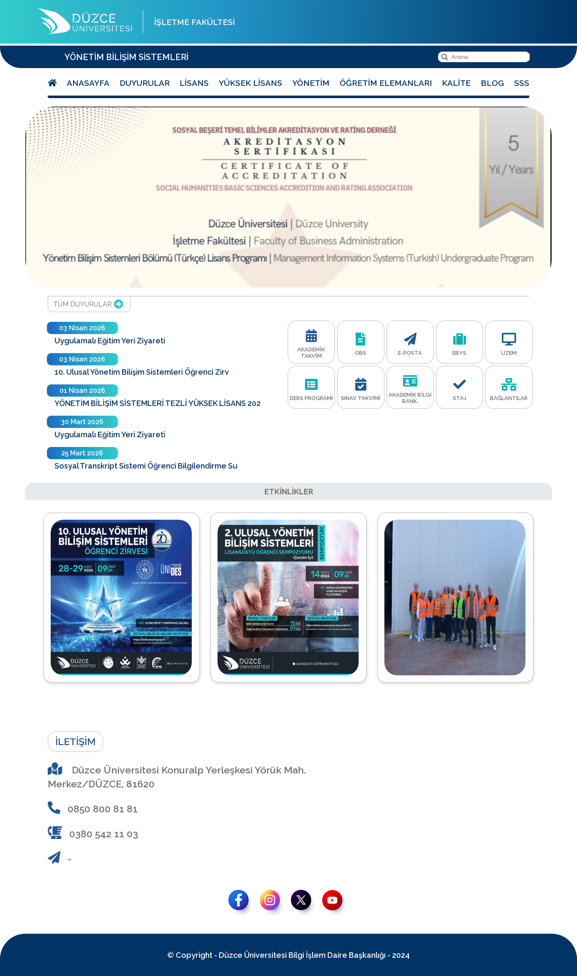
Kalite (456, 83)
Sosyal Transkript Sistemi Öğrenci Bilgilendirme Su (145, 465)
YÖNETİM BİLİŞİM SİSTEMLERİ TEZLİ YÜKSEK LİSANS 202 (157, 403)
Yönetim (310, 83)
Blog (492, 83)
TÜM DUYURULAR (88, 304)
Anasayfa (88, 83)
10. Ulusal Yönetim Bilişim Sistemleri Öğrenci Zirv (141, 371)
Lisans (194, 83)
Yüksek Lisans (250, 83)
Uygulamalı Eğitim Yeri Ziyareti (109, 340)
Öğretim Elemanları (386, 83)
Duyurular (145, 83)
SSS (521, 83)
